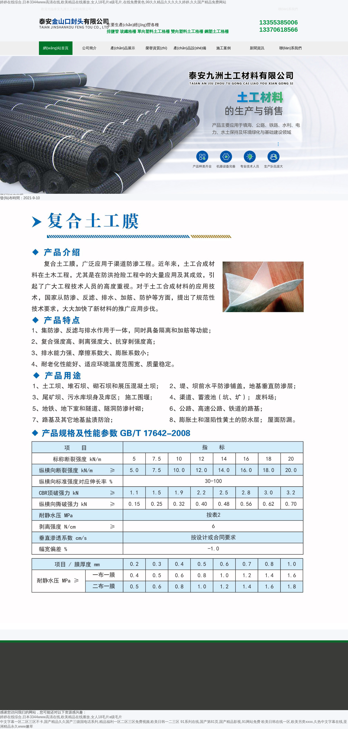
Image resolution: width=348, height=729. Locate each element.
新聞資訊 (257, 48)
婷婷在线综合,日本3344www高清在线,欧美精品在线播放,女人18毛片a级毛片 (61, 717)
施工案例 (223, 48)
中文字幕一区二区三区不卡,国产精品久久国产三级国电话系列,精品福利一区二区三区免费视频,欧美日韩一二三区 (89, 722)
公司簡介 (89, 48)
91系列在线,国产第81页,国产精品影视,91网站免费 (220, 722)
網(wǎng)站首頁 (55, 48)
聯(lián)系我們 (287, 9)
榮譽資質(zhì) (156, 48)
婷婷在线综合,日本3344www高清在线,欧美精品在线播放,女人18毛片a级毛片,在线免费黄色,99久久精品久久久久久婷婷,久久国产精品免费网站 (113, 2)
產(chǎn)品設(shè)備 (190, 48)
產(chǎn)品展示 (123, 48)
